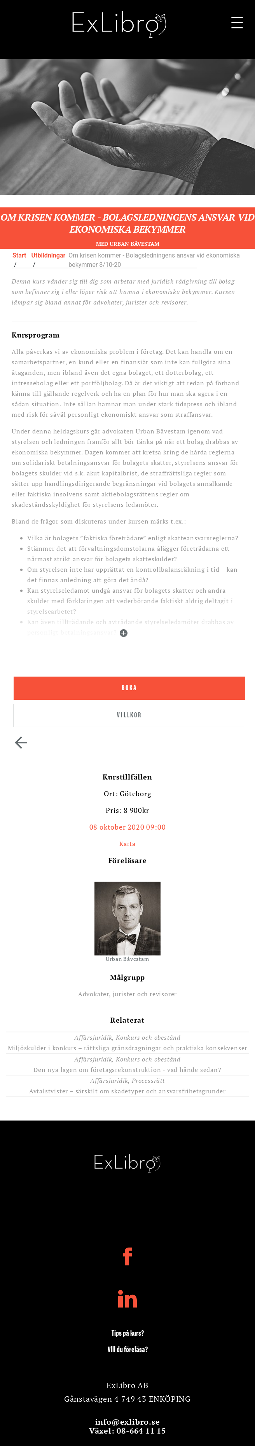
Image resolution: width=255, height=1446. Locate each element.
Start (19, 255)
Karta (127, 843)
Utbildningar (48, 255)
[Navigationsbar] (237, 25)
